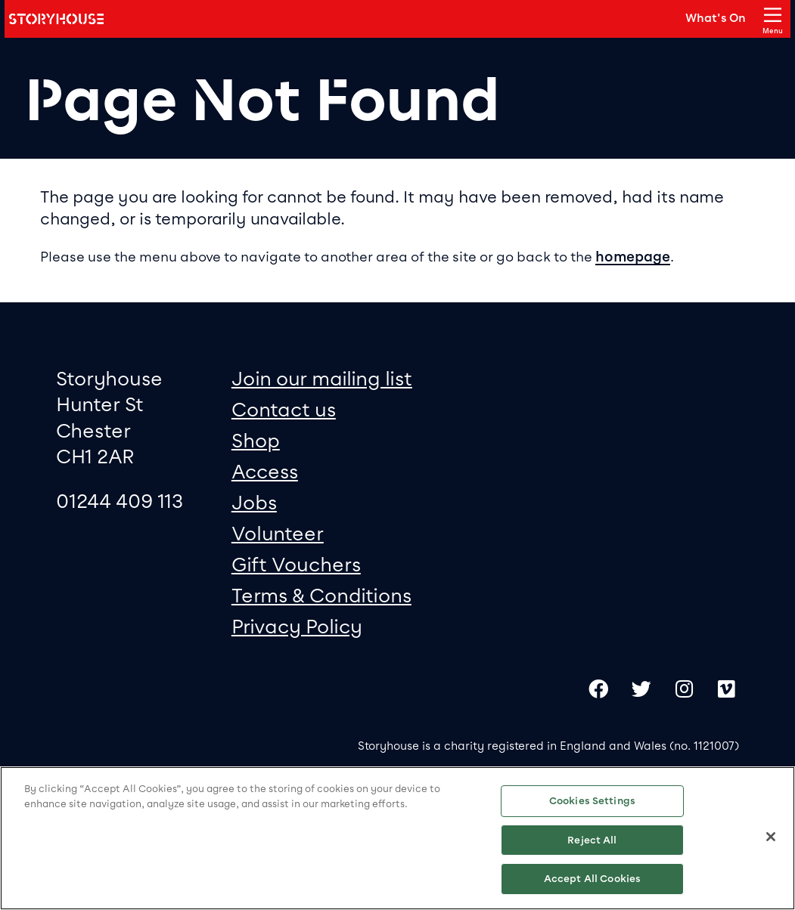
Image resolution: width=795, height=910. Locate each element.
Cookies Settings (592, 800)
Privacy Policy (296, 626)
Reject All (591, 840)
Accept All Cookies (592, 878)
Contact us (283, 409)
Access (264, 471)
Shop (255, 440)
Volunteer (277, 533)
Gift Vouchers (296, 564)
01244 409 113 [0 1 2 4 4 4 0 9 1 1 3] (119, 500)
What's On (715, 18)
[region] (397, 838)
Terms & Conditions (321, 595)
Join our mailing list (321, 378)
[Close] (770, 836)
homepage (632, 257)
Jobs (254, 502)
